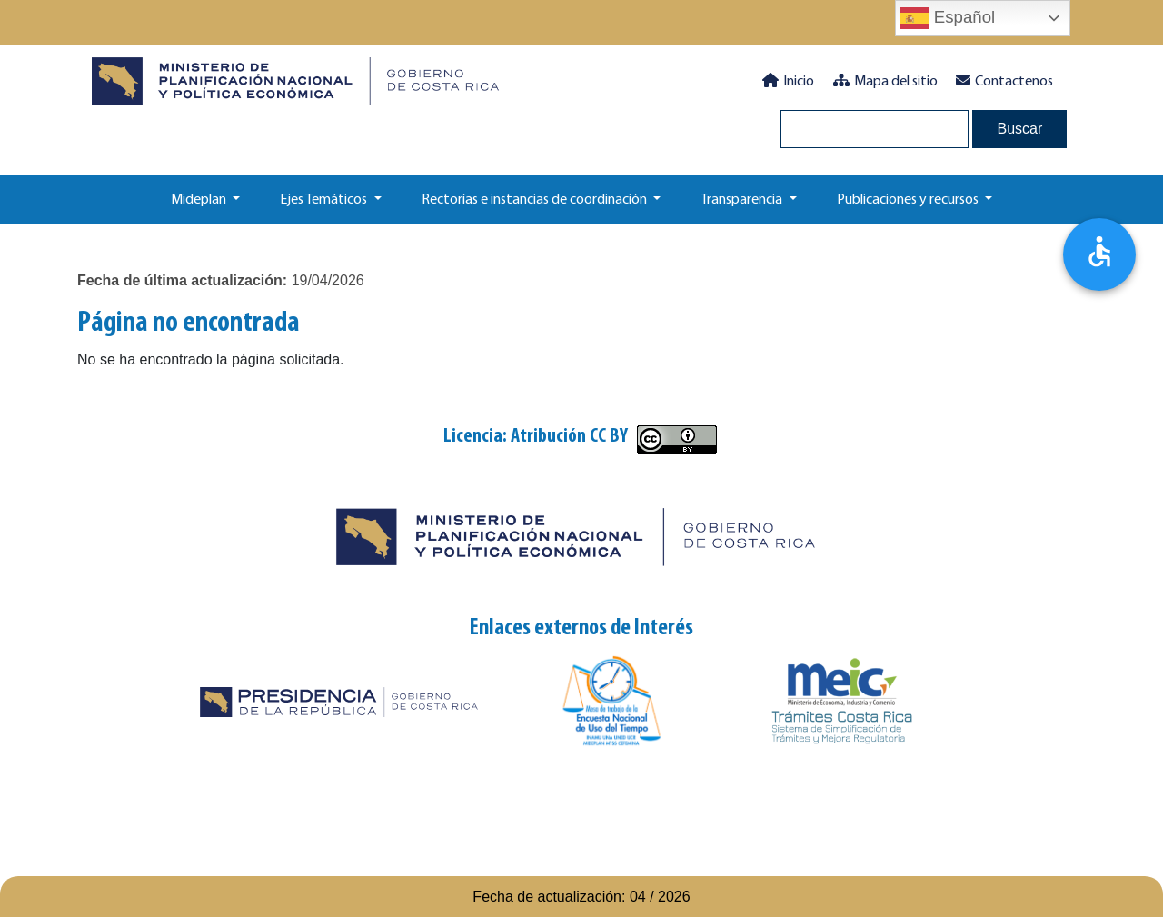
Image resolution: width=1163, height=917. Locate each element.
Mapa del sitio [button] (885, 81)
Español (948, 18)
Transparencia (743, 200)
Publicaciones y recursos (909, 200)
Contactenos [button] (1004, 81)
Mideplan (200, 200)
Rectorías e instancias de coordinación (536, 200)
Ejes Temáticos (325, 200)
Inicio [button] (788, 81)
